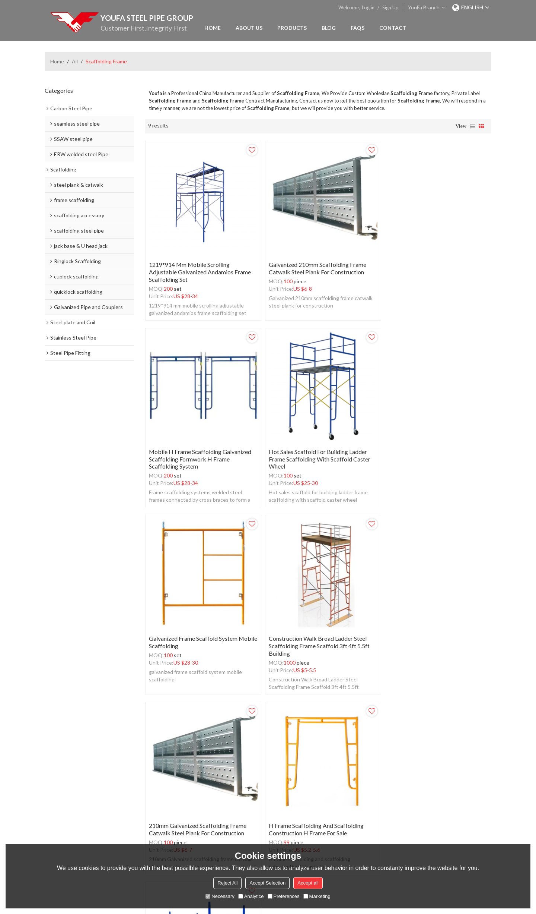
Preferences (284, 896)
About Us (249, 28)
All (75, 61)
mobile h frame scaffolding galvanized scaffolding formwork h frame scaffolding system (433, 269)
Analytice (251, 896)
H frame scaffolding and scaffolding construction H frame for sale (312, 632)
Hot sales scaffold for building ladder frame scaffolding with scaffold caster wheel (200, 453)
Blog (329, 28)
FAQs (357, 28)
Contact (392, 28)
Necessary (219, 896)
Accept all (307, 883)
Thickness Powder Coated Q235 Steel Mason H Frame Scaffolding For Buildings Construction (430, 636)
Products (292, 28)
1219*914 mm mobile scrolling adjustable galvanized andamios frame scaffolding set (200, 269)
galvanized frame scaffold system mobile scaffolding (309, 449)
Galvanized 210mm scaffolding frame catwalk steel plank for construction (314, 265)
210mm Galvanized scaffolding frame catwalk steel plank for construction (197, 632)
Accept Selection (267, 883)
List (472, 126)
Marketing (317, 896)
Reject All (227, 883)
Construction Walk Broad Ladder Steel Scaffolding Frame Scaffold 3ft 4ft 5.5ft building (432, 453)
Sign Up (390, 7)
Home (212, 28)
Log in (368, 7)
